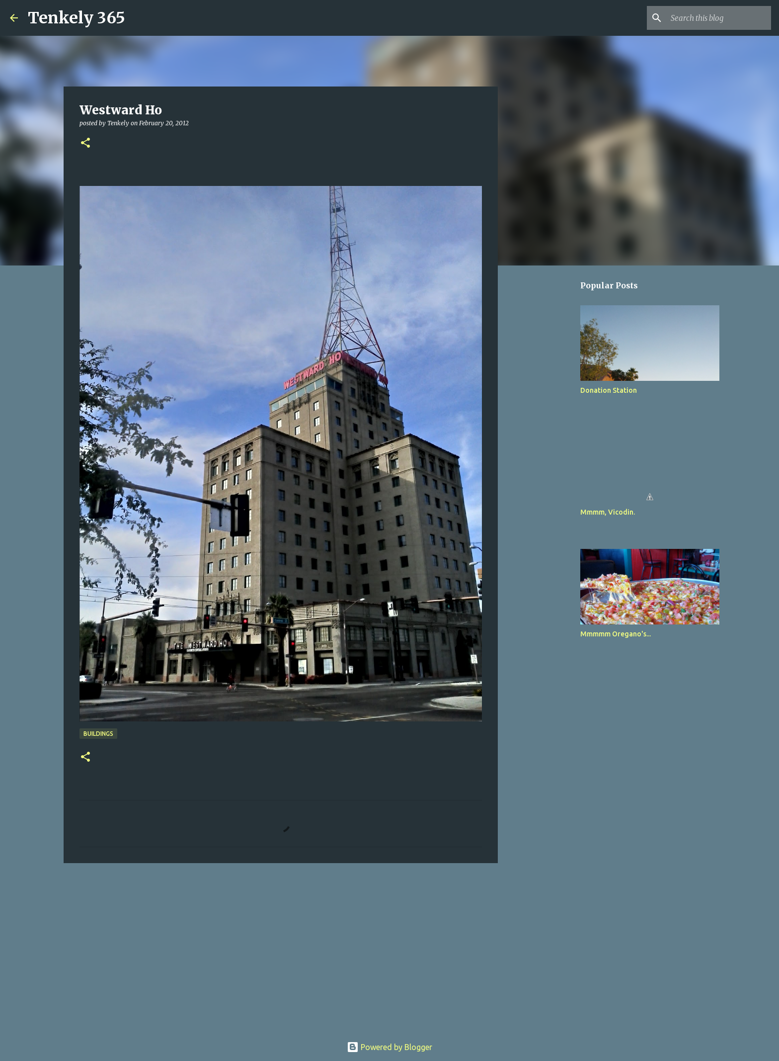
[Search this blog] (719, 18)
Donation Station (608, 390)
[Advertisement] (281, 947)
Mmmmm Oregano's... (615, 634)
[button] (85, 143)
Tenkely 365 (76, 18)
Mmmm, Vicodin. (607, 512)
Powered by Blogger (389, 1047)
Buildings (98, 733)
